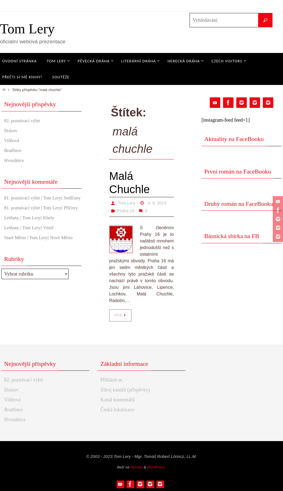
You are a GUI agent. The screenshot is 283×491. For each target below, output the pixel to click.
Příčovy (12, 222)
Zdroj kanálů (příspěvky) (125, 390)
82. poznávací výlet (23, 120)
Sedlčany (13, 205)
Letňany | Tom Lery (23, 232)
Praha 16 (126, 210)
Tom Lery (27, 28)
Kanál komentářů (117, 399)
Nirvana (136, 467)
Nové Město (66, 252)
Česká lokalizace (117, 409)
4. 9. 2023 (158, 203)
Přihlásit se (111, 380)
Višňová (12, 140)
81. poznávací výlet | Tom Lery (35, 198)
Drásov (11, 130)
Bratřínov (13, 150)
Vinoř (51, 242)
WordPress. (156, 467)
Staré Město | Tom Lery (27, 252)
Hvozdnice (15, 160)
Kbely (52, 232)
